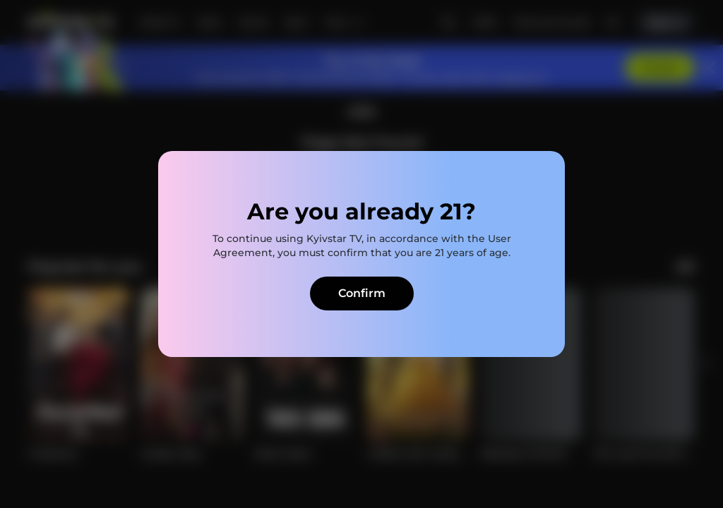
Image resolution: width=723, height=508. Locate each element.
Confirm (362, 293)
